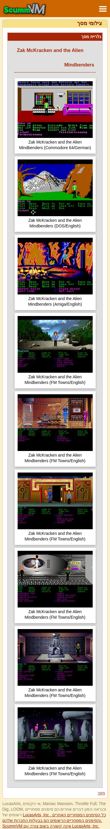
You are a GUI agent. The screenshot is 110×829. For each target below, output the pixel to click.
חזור (101, 793)
